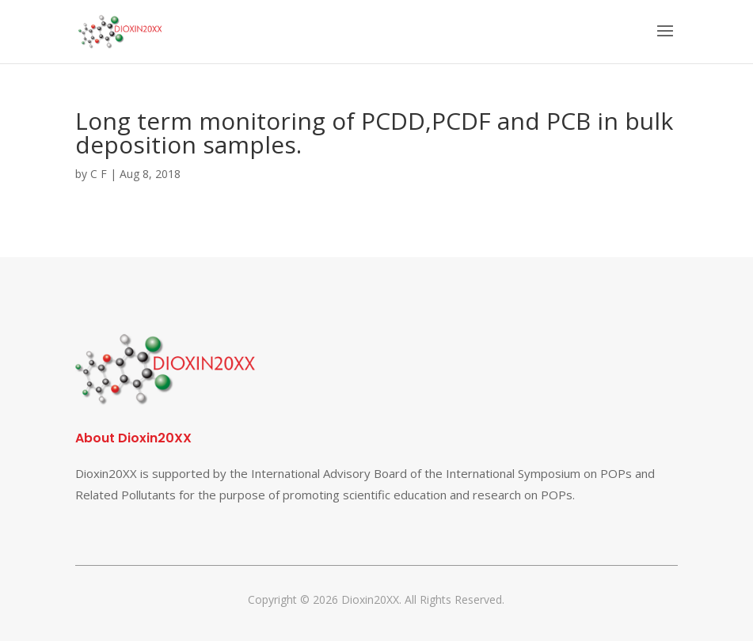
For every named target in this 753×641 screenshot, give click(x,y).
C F (98, 173)
